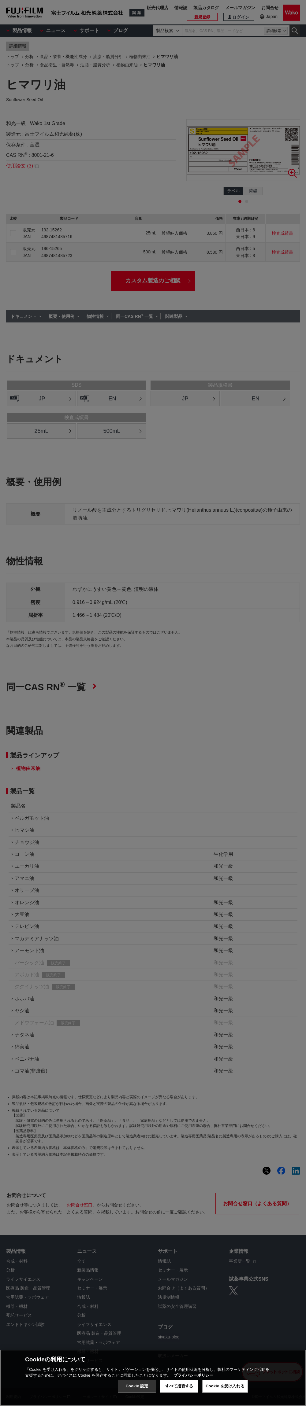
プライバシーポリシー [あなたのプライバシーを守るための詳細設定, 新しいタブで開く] (193, 1375)
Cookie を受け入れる (225, 1386)
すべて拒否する (179, 1386)
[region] (153, 1378)
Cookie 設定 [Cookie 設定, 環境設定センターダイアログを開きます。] (136, 1386)
